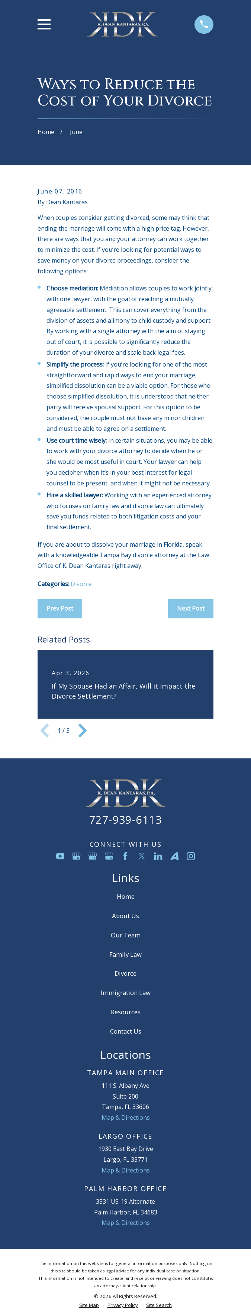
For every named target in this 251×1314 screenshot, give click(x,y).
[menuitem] (89, 1305)
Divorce (81, 584)
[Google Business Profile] (76, 856)
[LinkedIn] (158, 856)
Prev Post (59, 608)
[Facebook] (125, 856)
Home (126, 896)
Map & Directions (126, 1117)
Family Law (125, 954)
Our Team (126, 935)
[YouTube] (60, 856)
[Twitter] (142, 856)
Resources (126, 1012)
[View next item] (82, 730)
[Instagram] (191, 856)
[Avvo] (174, 856)
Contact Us (125, 1031)
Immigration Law (126, 992)
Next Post (191, 608)
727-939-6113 (125, 819)
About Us (125, 915)
